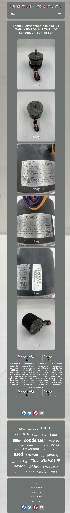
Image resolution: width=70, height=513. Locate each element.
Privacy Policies (36, 492)
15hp (14, 462)
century (22, 433)
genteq (52, 454)
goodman (33, 429)
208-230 (55, 445)
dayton (19, 466)
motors (28, 471)
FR (39, 501)
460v (42, 456)
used (18, 454)
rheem (17, 472)
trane (54, 471)
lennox (35, 435)
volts (17, 449)
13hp (22, 429)
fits (13, 446)
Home (36, 483)
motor (47, 427)
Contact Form (36, 488)
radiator (38, 446)
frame (44, 435)
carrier (42, 471)
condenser (35, 440)
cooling (23, 461)
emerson (32, 455)
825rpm (21, 445)
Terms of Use (36, 497)
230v (34, 460)
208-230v (50, 460)
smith (46, 445)
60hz (17, 440)
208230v (53, 441)
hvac (44, 449)
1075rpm (34, 466)
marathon (53, 449)
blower (30, 445)
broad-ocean (50, 467)
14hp (53, 434)
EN (33, 501)
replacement (31, 449)
